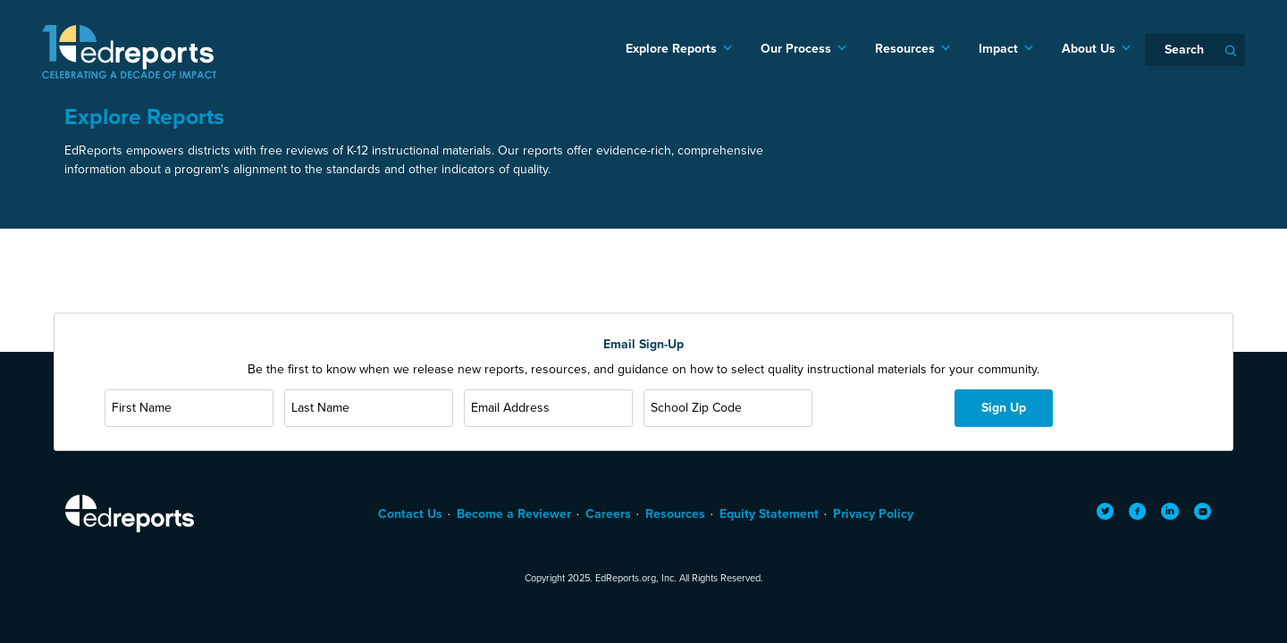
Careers (608, 514)
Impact (998, 48)
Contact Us (410, 514)
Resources (905, 48)
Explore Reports (671, 48)
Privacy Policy (873, 514)
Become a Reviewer (514, 514)
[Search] (1195, 50)
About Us (1088, 48)
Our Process (796, 48)
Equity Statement (769, 514)
